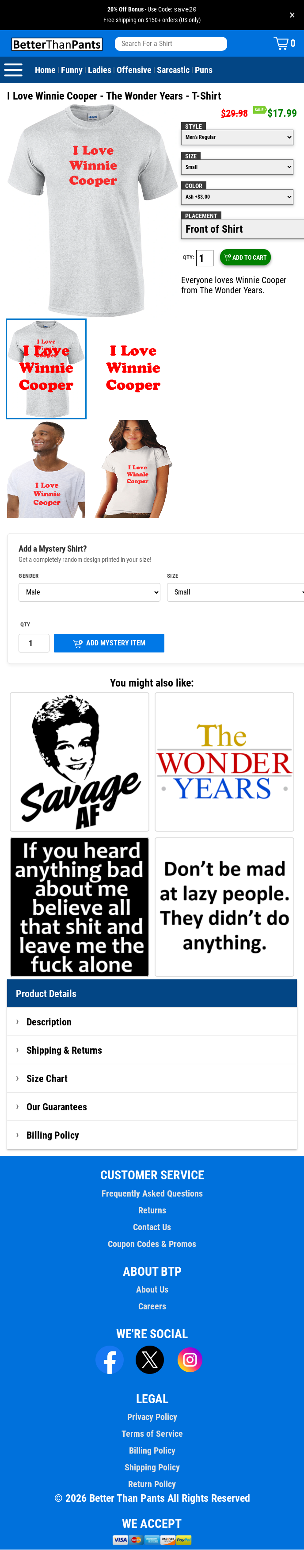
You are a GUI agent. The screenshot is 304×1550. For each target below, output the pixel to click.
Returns (152, 1210)
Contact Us (152, 1227)
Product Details (46, 994)
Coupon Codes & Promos (152, 1244)
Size (191, 156)
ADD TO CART (245, 257)
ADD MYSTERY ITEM (109, 643)
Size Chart (47, 1079)
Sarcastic (171, 70)
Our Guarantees (57, 1107)
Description (49, 1022)
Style (193, 126)
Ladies (98, 70)
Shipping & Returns (65, 1050)
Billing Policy (53, 1135)
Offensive (133, 70)
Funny (71, 70)
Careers (152, 1306)
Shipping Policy (152, 1467)
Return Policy (151, 1484)
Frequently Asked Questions (152, 1194)
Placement (201, 216)
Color (193, 186)
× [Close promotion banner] (292, 15)
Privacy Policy (152, 1417)
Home (45, 70)
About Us (152, 1290)
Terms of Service (152, 1434)
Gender (29, 576)
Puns (202, 70)
